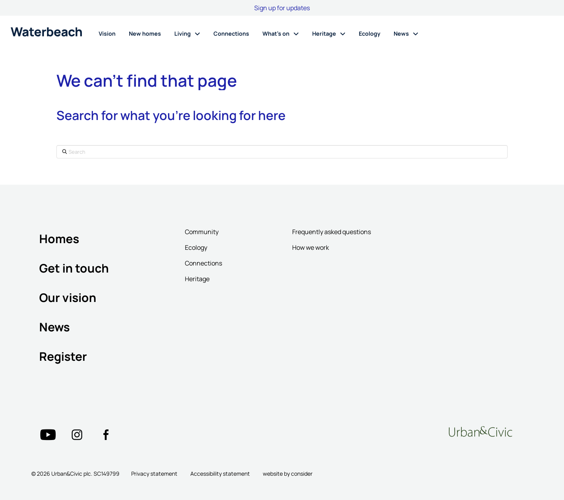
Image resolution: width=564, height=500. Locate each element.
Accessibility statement (220, 473)
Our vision (67, 297)
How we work (310, 247)
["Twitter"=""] (47, 434)
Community (202, 231)
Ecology (196, 247)
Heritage (197, 279)
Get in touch (74, 268)
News (54, 327)
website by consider (288, 473)
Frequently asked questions (331, 231)
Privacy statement (154, 473)
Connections (203, 263)
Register (63, 356)
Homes (59, 239)
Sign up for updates (282, 8)
